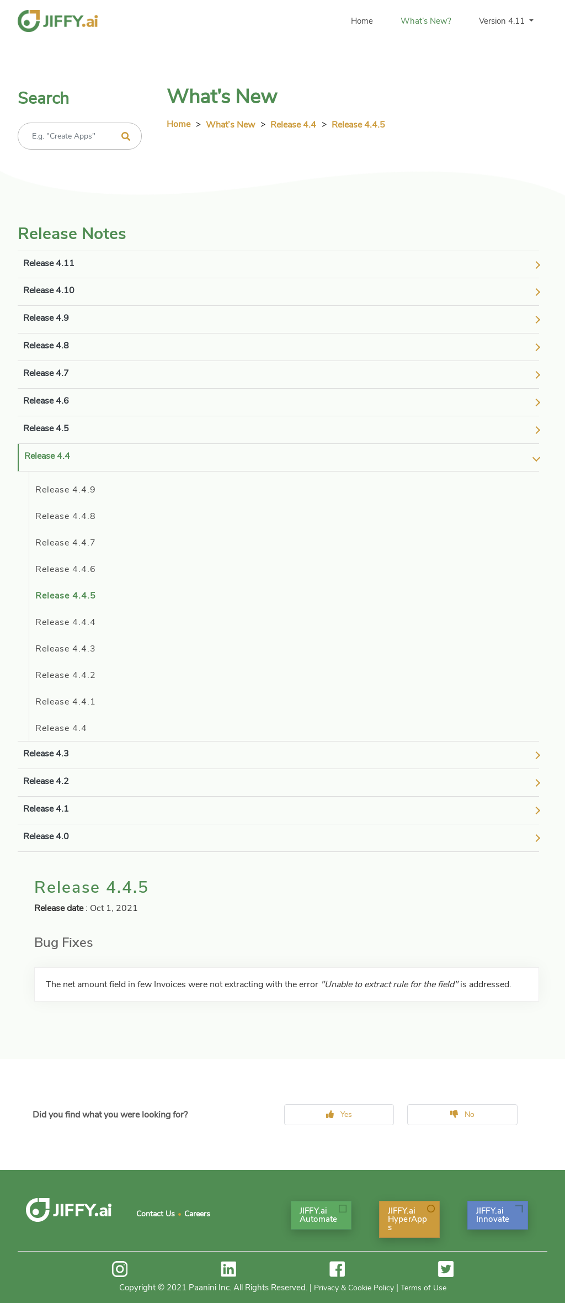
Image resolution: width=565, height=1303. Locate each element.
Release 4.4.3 (65, 649)
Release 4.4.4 (65, 622)
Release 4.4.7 (65, 543)
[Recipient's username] (80, 136)
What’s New (230, 125)
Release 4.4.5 (65, 596)
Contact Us (155, 1214)
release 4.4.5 (358, 125)
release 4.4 (293, 125)
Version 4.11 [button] (503, 21)
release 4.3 (46, 754)
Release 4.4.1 (65, 702)
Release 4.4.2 (65, 675)
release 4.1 (46, 809)
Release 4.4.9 (65, 490)
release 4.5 (46, 428)
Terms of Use (423, 1288)
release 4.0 (46, 836)
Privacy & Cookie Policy (354, 1288)
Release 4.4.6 (65, 569)
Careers (197, 1214)
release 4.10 (48, 290)
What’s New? (426, 21)
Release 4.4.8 (65, 516)
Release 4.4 (61, 728)
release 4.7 (46, 373)
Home (362, 21)
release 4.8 (46, 346)
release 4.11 (48, 263)
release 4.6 (46, 401)
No (462, 1114)
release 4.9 (46, 318)
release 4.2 (46, 781)
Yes (339, 1114)
